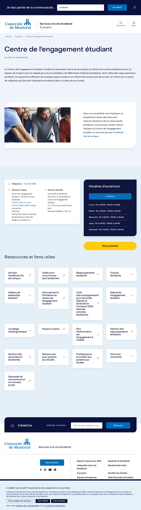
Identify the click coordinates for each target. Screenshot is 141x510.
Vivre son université (115, 366)
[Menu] (132, 24)
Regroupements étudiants (85, 284)
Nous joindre (52, 462)
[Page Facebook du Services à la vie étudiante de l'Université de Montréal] (40, 470)
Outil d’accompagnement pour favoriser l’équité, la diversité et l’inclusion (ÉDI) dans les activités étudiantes (87, 314)
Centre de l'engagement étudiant (39, 36)
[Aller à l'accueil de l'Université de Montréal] (18, 24)
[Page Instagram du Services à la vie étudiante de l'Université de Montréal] (45, 470)
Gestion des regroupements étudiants (119, 342)
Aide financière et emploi (120, 477)
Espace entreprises (87, 477)
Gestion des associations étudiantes (15, 367)
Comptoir (110, 206)
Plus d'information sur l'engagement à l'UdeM (84, 345)
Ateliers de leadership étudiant (14, 305)
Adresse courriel (56, 425)
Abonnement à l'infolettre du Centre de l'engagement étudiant (50, 308)
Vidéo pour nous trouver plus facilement (50, 286)
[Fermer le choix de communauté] (133, 7)
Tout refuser (42, 501)
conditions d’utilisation (55, 506)
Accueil (8, 36)
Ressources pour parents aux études (49, 367)
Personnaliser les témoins (20, 501)
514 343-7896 (30, 194)
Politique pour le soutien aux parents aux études (84, 368)
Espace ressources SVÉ (89, 461)
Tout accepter (59, 501)
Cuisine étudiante (115, 284)
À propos (18, 36)
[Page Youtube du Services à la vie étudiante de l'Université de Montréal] (50, 470)
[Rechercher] (121, 24)
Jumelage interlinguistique (17, 341)
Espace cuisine (50, 339)
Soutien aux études (117, 473)
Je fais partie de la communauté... (31, 7)
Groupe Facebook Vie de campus (16, 286)
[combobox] (80, 7)
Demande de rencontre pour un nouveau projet (16, 391)
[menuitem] (91, 461)
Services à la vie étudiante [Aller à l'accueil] (56, 24)
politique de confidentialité (27, 506)
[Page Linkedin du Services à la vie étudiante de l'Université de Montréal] (55, 470)
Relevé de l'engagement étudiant (117, 305)
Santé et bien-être (117, 465)
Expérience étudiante (119, 461)
